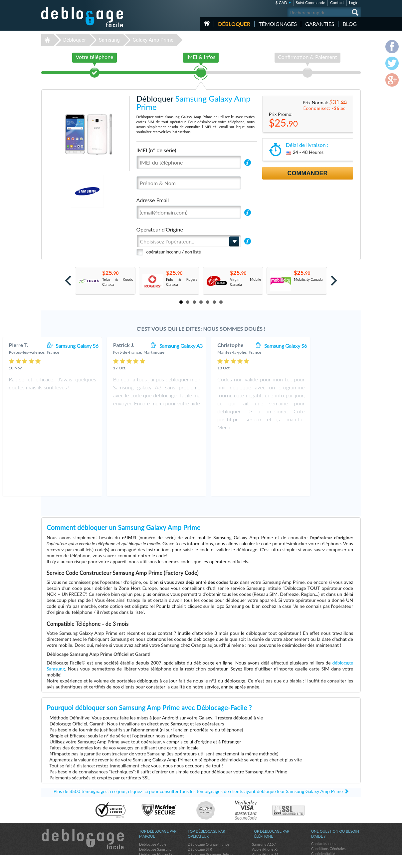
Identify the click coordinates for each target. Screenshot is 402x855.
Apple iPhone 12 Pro (268, 816)
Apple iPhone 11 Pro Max (272, 821)
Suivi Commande (310, 2)
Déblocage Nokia (152, 811)
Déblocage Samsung (155, 791)
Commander (308, 173)
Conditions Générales (328, 791)
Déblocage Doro (152, 821)
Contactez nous (323, 786)
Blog (349, 24)
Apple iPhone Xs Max (269, 801)
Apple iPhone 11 (265, 796)
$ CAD (281, 2)
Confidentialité (323, 796)
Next (334, 280)
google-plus (356, 847)
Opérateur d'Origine (159, 229)
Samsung (109, 40)
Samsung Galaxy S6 (121, 345)
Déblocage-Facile (82, 17)
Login (353, 2)
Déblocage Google (154, 816)
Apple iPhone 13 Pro (268, 806)
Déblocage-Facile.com (82, 782)
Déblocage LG (150, 801)
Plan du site (320, 801)
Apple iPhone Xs (265, 811)
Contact (337, 2)
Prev (68, 280)
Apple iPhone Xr (265, 791)
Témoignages (278, 24)
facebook (329, 847)
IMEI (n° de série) (156, 150)
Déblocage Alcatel (153, 806)
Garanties (319, 24)
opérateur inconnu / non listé (173, 251)
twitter (342, 847)
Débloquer (234, 24)
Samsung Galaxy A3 (225, 345)
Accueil (207, 23)
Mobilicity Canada (308, 279)
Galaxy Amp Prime (152, 40)
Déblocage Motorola (155, 796)
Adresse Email (152, 200)
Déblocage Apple (152, 786)
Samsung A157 (264, 786)
